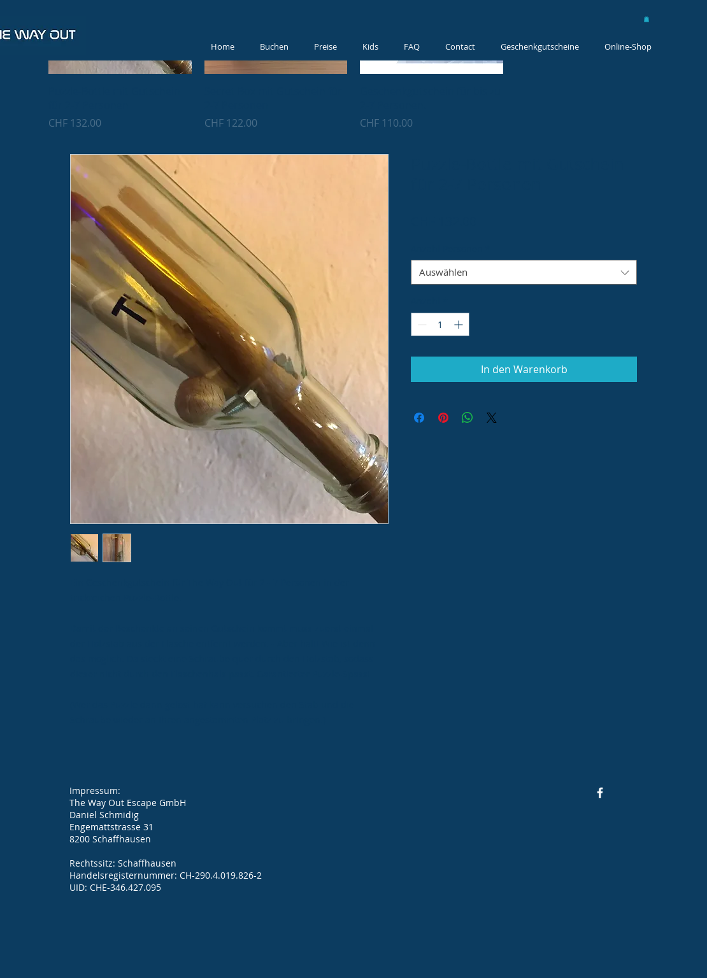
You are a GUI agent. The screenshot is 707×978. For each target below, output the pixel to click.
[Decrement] (421, 324)
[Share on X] (491, 417)
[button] (646, 19)
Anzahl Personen (450, 249)
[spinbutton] (440, 324)
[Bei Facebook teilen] (419, 417)
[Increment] (460, 324)
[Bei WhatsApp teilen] (467, 417)
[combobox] (524, 272)
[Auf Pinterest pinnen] (443, 417)
